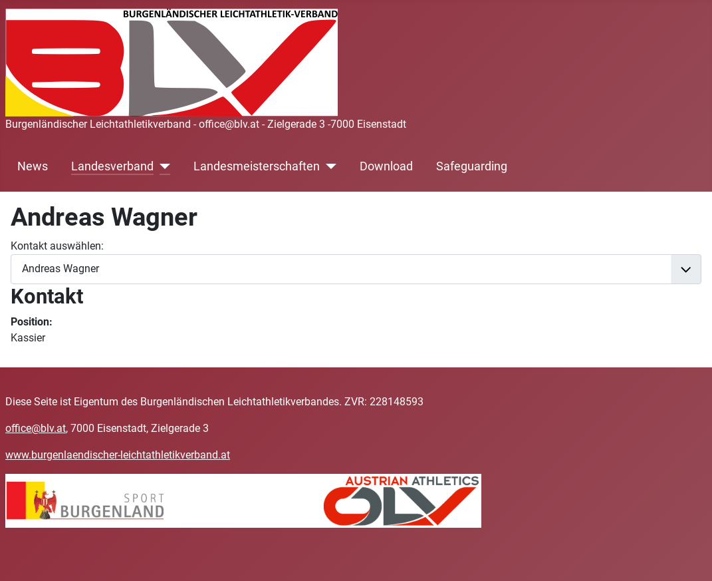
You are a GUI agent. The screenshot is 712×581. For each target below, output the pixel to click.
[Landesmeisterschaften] (328, 166)
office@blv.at (35, 428)
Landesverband (112, 166)
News (32, 166)
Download (386, 166)
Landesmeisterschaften (256, 166)
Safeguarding (471, 166)
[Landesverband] (162, 166)
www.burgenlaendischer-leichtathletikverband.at (117, 455)
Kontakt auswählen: (57, 246)
